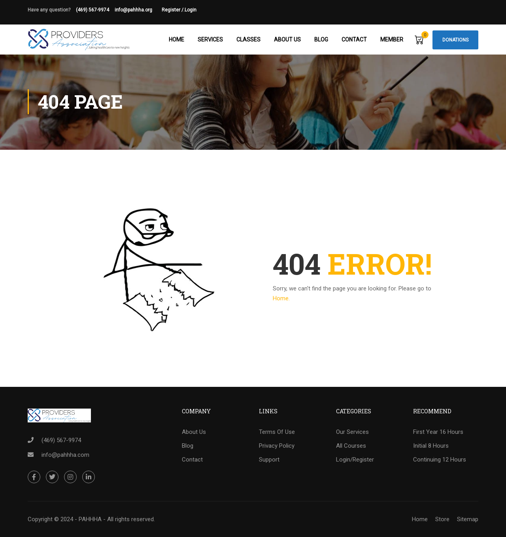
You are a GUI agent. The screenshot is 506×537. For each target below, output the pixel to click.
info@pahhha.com (65, 454)
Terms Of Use (277, 432)
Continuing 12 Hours (439, 460)
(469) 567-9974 (92, 10)
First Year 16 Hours (438, 432)
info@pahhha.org (138, 10)
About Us (287, 39)
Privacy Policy (277, 446)
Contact (354, 39)
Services (210, 39)
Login (190, 10)
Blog (321, 39)
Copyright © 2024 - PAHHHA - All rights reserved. (91, 519)
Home (176, 39)
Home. (281, 299)
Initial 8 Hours (431, 446)
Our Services (352, 432)
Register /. (173, 10)
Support (269, 460)
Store (442, 519)
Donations (455, 40)
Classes (248, 39)
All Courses (351, 446)
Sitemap (467, 519)
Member (391, 39)
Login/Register (355, 460)
